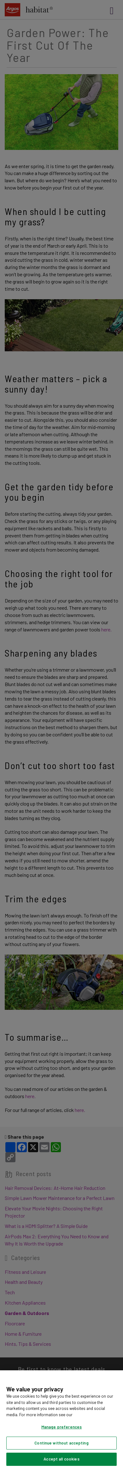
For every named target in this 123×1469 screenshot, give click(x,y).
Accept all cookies (61, 1458)
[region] (61, 1419)
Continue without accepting (61, 1442)
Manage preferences (61, 1426)
